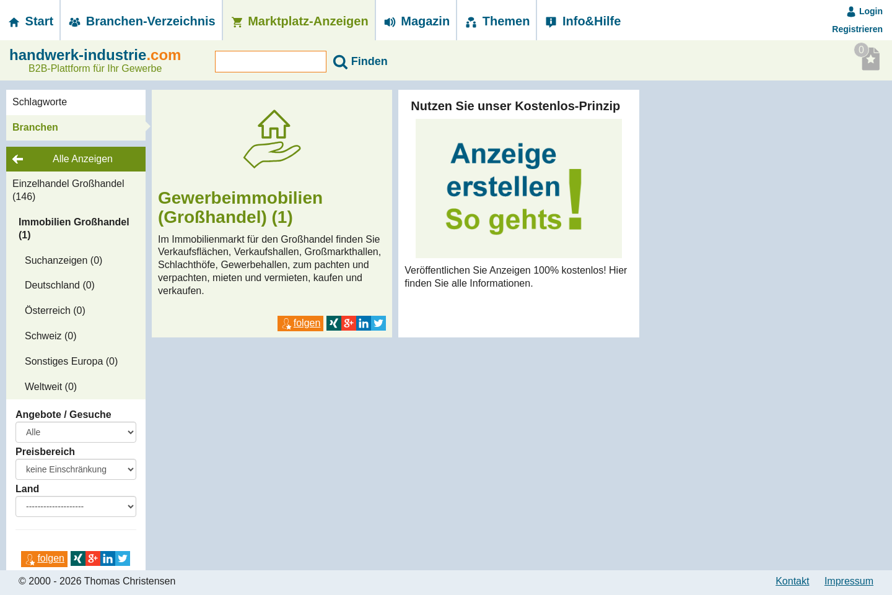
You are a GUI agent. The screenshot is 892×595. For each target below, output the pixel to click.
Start (29, 21)
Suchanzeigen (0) (63, 260)
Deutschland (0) (60, 285)
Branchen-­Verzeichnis (141, 21)
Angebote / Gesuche (63, 414)
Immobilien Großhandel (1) (74, 228)
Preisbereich (45, 451)
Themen (496, 21)
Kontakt (792, 581)
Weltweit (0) (51, 386)
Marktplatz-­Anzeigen (299, 21)
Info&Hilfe (582, 21)
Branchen (35, 127)
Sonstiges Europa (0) (71, 361)
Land (27, 489)
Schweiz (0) (51, 336)
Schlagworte (39, 102)
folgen (44, 558)
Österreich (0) (55, 310)
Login (864, 11)
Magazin (416, 21)
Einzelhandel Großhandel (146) (68, 190)
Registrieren (857, 29)
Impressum (848, 581)
